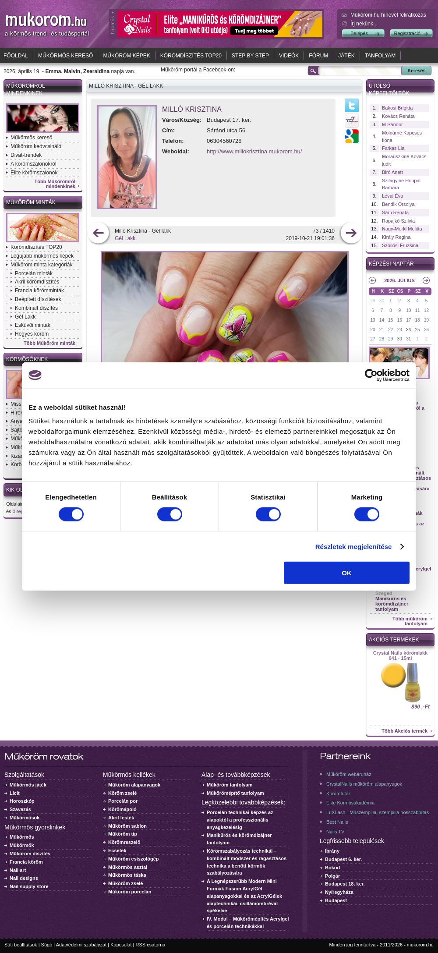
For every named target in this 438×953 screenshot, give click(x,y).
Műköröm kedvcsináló (36, 146)
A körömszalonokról (34, 164)
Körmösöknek (27, 359)
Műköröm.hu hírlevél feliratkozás (388, 15)
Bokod (332, 867)
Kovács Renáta (398, 116)
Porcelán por (123, 801)
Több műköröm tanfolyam (409, 621)
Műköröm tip (122, 833)
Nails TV (335, 831)
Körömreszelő (124, 842)
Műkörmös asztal (127, 867)
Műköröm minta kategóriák (41, 265)
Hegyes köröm (32, 334)
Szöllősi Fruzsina (400, 245)
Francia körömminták (39, 290)
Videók (289, 56)
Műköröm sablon (127, 826)
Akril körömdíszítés (37, 282)
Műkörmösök (24, 817)
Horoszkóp (22, 801)
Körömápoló (122, 809)
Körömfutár (338, 793)
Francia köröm (26, 861)
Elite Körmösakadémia (350, 802)
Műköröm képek (126, 56)
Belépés (359, 33)
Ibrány (332, 851)
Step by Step (250, 56)
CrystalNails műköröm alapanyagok (364, 783)
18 (417, 320)
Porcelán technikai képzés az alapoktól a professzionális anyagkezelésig (240, 820)
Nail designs (24, 878)
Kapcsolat (120, 944)
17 (408, 320)
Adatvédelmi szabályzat (81, 944)
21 (381, 329)
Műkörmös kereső (65, 56)
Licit (15, 793)
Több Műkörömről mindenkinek (55, 184)
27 (372, 339)
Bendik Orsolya (398, 204)
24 (408, 329)
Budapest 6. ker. (343, 859)
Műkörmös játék (28, 784)
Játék (346, 56)
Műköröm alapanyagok (134, 784)
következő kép (351, 234)
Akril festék (121, 817)
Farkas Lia (393, 148)
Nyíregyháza (339, 892)
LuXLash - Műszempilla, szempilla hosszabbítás (377, 812)
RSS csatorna (151, 944)
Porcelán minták (34, 273)
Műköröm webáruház (348, 774)
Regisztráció (407, 33)
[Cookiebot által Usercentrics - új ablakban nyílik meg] (371, 375)
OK (347, 573)
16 (399, 320)
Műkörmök (22, 845)
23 (399, 329)
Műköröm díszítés (30, 853)
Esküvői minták (32, 325)
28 (381, 339)
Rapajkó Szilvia (398, 220)
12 (426, 310)
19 (426, 320)
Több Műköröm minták (49, 343)
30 (381, 300)
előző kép (98, 234)
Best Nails (337, 822)
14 (381, 320)
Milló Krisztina (192, 109)
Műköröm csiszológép (133, 858)
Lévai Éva (392, 195)
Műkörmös (22, 837)
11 (417, 310)
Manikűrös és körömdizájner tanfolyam (391, 604)
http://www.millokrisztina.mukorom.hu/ (254, 151)
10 (408, 310)
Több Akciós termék (404, 731)
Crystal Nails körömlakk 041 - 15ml (400, 655)
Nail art (18, 870)
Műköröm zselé (125, 883)
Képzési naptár (391, 264)
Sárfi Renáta (395, 212)
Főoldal (16, 56)
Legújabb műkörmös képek (42, 256)
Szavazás (20, 809)
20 (372, 329)
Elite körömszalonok (34, 173)
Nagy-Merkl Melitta (402, 228)
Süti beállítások (20, 944)
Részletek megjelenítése (353, 546)
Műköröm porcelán (129, 891)
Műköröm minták (31, 202)
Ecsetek (117, 850)
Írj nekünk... (364, 24)
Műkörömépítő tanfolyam (235, 793)
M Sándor (392, 124)
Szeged (383, 593)
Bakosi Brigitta (397, 107)
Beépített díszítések (38, 299)
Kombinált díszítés (36, 308)
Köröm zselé (122, 793)
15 (390, 320)
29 (372, 300)
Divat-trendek (26, 155)
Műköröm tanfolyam (230, 784)
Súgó (47, 944)
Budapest (336, 900)
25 (417, 329)
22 (390, 329)
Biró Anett (392, 172)
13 (372, 320)
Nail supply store (29, 886)
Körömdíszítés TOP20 (191, 56)
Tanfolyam (380, 56)
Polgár (332, 876)
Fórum (318, 56)
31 (408, 339)
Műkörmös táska (127, 875)
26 (426, 329)
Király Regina (396, 237)
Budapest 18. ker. (345, 883)
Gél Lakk (25, 317)
